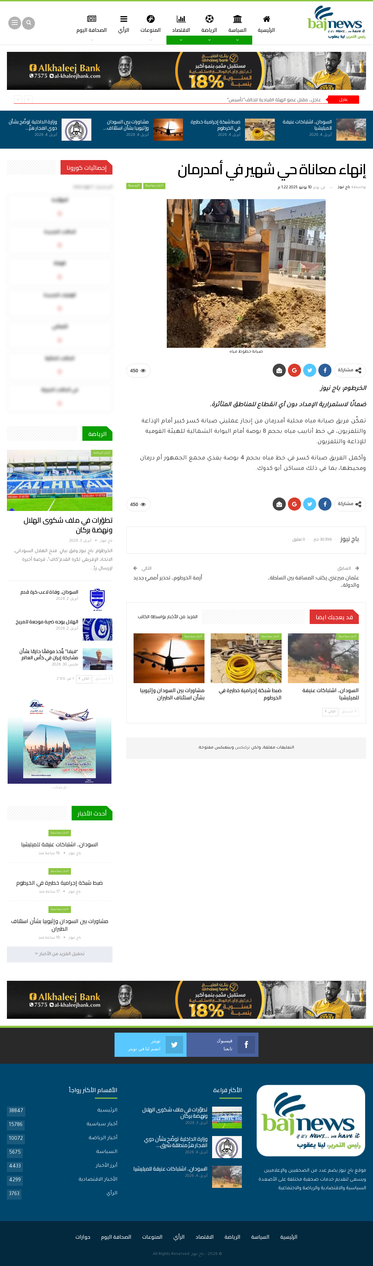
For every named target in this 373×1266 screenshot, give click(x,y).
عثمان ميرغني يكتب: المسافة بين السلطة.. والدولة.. (313, 581)
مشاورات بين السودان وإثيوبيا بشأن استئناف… (126, 124)
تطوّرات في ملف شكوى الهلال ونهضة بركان (68, 525)
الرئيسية (261, 23)
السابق (349, 711)
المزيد (88, 23)
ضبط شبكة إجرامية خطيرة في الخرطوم (215, 124)
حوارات (82, 1237)
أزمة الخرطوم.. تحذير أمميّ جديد (167, 578)
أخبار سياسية (154, 186)
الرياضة (202, 23)
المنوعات (141, 23)
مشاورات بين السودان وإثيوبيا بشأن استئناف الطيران (59, 925)
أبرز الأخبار (106, 1166)
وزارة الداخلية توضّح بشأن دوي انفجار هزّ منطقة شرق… (176, 1142)
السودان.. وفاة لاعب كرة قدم (49, 591)
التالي (330, 711)
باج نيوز (197, 1254)
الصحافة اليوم (116, 1237)
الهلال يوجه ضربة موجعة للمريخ (47, 621)
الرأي (113, 23)
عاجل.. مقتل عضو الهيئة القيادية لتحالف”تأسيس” (274, 99)
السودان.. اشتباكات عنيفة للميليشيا (307, 124)
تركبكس (242, 748)
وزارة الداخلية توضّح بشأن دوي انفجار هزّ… (33, 124)
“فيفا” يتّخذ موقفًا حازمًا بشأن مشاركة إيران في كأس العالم (48, 654)
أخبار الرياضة (101, 453)
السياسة (231, 23)
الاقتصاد (172, 23)
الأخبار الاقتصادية (98, 1180)
